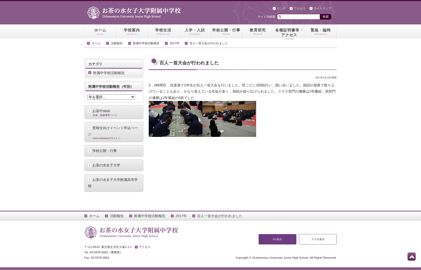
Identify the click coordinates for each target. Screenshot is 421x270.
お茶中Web (114, 112)
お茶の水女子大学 (106, 165)
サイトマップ (322, 8)
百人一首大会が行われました (209, 43)
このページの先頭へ (412, 257)
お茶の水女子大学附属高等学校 (113, 183)
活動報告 (117, 43)
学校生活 (163, 32)
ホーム (100, 32)
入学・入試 (194, 32)
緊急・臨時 (321, 32)
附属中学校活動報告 (146, 43)
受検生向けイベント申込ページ (114, 133)
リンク (281, 8)
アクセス (300, 8)
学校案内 (131, 32)
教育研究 (258, 32)
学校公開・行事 (226, 32)
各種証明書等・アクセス (289, 33)
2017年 (174, 43)
